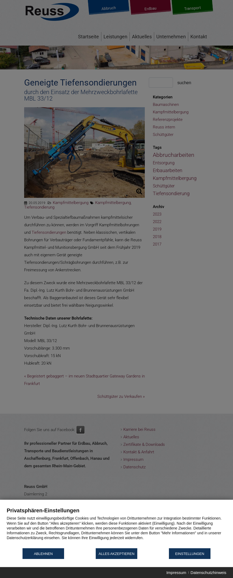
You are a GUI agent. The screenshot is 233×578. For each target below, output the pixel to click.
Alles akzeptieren (117, 554)
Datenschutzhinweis (208, 572)
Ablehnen (43, 554)
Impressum (176, 572)
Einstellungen (189, 554)
